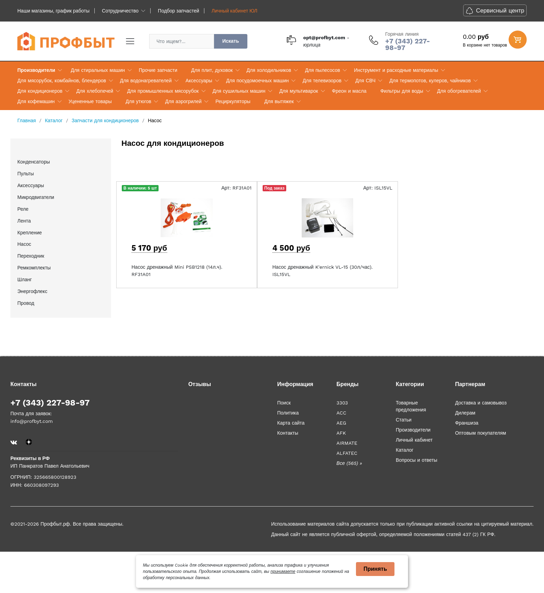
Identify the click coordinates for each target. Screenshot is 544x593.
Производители (36, 70)
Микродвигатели (35, 197)
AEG (341, 423)
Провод (25, 303)
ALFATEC (347, 453)
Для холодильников (269, 70)
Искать (230, 41)
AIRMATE (347, 443)
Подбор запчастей (178, 11)
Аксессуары (199, 80)
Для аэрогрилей (183, 101)
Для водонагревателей (146, 80)
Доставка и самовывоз (481, 403)
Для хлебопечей (94, 91)
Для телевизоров (322, 80)
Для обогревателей (459, 91)
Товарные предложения (411, 406)
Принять (375, 569)
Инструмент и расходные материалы (396, 70)
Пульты (25, 173)
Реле (22, 209)
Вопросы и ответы (416, 460)
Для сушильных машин (239, 91)
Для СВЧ (365, 80)
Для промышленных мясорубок (162, 91)
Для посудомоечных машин (257, 80)
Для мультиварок (298, 91)
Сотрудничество (120, 11)
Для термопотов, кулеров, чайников (430, 80)
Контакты (287, 433)
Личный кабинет (414, 440)
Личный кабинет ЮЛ (234, 11)
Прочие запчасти (158, 70)
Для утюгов (138, 101)
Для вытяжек (279, 101)
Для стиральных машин (98, 70)
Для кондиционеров (39, 91)
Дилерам (465, 413)
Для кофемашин (36, 101)
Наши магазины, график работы (53, 11)
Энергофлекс (32, 291)
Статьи (403, 420)
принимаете (283, 571)
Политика (288, 413)
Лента (24, 221)
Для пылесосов (322, 70)
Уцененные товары (90, 101)
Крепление (29, 232)
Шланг (24, 279)
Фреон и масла (349, 91)
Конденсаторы (33, 162)
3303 (342, 403)
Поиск (284, 403)
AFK (341, 433)
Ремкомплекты (34, 267)
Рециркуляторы (232, 101)
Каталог (405, 450)
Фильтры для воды (401, 91)
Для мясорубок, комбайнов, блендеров (61, 80)
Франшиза (466, 423)
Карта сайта (291, 423)
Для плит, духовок (211, 70)
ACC (341, 413)
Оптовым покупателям (480, 433)
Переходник (30, 256)
